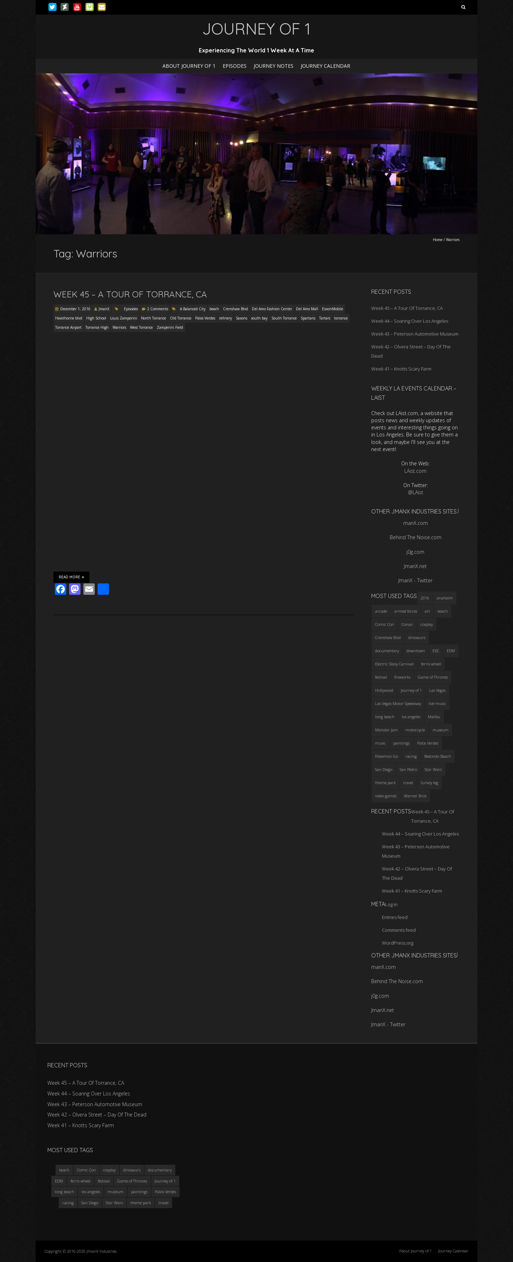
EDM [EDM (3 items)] (451, 650)
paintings (139, 1191)
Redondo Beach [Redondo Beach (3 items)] (437, 756)
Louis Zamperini (123, 318)
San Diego (89, 1202)
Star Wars (114, 1202)
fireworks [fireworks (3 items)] (402, 677)
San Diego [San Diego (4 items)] (383, 769)
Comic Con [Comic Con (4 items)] (384, 624)
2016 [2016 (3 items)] (425, 598)
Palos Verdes (205, 318)
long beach (64, 1191)
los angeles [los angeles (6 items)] (411, 716)
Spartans (308, 318)
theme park (140, 1202)
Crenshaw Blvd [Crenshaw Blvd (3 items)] (388, 637)
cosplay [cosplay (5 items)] (426, 624)
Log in (391, 904)
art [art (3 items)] (427, 611)
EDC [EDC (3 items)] (435, 650)
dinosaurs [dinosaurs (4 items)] (416, 637)
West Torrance (141, 327)
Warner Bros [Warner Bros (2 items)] (415, 795)
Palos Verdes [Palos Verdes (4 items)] (427, 743)
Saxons (241, 318)
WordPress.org (397, 943)
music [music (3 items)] (380, 743)
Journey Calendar (325, 65)
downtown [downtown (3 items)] (415, 650)
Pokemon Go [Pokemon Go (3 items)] (386, 756)
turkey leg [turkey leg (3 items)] (429, 782)
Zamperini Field (170, 327)
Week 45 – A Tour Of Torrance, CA (130, 294)
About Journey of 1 (189, 65)
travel (164, 1202)
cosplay (109, 1169)
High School (96, 318)
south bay (259, 318)
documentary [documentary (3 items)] (387, 650)
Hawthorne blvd (68, 318)
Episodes (235, 65)
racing (68, 1202)
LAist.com (415, 470)
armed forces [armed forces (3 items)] (405, 611)
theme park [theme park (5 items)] (385, 782)
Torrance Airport (68, 327)
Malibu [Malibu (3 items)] (434, 716)
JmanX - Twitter (415, 580)
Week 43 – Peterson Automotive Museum (414, 334)
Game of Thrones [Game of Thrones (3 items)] (433, 677)
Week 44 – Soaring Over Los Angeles (409, 321)
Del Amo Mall (307, 308)
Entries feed (395, 917)
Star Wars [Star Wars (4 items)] (433, 769)
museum (116, 1191)
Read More (71, 577)
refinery (225, 318)
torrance (341, 318)
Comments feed (399, 930)
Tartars (324, 318)
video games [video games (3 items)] (386, 795)
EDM (59, 1181)
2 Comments (157, 308)
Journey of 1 (165, 1181)
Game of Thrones (132, 1181)
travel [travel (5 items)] (408, 782)
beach (214, 308)
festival (104, 1181)
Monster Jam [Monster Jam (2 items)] (386, 729)
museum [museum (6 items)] (440, 729)
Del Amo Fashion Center (272, 308)
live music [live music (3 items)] (437, 703)
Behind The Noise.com (415, 537)
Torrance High (97, 327)
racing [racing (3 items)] (411, 756)
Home (437, 239)
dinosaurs (131, 1169)
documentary (160, 1169)
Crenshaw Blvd (235, 308)
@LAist (415, 492)
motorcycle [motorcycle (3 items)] (415, 729)
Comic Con (86, 1169)
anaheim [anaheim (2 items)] (445, 598)
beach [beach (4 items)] (442, 611)
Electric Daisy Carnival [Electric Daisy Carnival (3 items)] (394, 663)
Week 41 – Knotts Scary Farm (401, 369)
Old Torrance (180, 318)
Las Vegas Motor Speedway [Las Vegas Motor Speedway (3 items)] (398, 703)
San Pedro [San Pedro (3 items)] (408, 769)
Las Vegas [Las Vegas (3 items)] (437, 690)
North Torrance (153, 318)
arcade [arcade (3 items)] (381, 611)
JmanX (104, 308)
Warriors (119, 327)
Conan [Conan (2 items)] (407, 624)
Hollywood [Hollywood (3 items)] (384, 690)
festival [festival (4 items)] (381, 677)
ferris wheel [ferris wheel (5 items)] (431, 663)
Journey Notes (274, 65)
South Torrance (284, 318)
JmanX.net (415, 566)
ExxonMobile (332, 308)
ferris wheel (80, 1181)
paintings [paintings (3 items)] (401, 743)
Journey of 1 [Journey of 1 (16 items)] (411, 690)
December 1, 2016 (75, 308)
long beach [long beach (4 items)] (384, 716)
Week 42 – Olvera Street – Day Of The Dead (96, 1114)
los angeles (91, 1191)
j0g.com (415, 551)
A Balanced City (193, 308)
